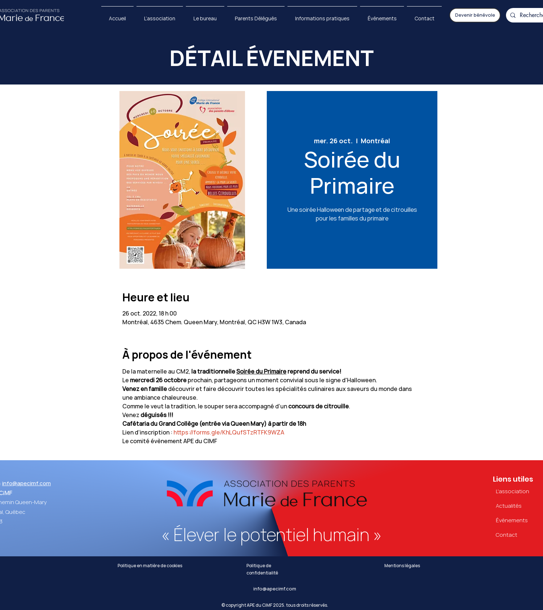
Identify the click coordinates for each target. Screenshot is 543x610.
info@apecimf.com (26, 483)
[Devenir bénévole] (475, 15)
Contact (506, 535)
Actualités (509, 506)
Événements (512, 520)
